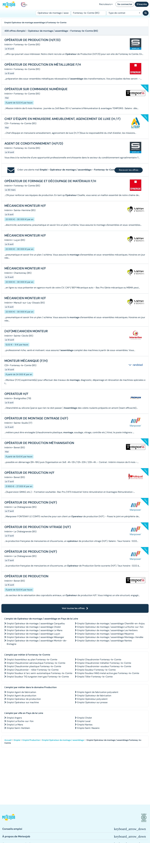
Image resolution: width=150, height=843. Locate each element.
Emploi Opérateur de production (24, 698)
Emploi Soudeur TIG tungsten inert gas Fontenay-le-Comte (38, 676)
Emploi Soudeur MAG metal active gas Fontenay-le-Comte (108, 673)
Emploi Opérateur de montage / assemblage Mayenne (105, 633)
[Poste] (53, 13)
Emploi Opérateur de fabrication (94, 695)
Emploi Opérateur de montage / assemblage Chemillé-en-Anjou (111, 623)
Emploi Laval (83, 721)
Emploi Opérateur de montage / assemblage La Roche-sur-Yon (110, 626)
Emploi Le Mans (15, 724)
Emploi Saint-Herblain (18, 728)
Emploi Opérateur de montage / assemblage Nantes (104, 640)
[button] (8, 818)
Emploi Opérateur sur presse (92, 702)
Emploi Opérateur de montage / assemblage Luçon (33, 633)
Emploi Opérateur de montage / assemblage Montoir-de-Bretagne (37, 642)
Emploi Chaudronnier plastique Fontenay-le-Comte (34, 666)
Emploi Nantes (84, 724)
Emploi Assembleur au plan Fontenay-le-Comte (32, 659)
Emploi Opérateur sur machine (23, 702)
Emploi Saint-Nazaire (88, 728)
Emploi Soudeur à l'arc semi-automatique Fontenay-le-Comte (39, 673)
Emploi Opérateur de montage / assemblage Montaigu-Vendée (110, 637)
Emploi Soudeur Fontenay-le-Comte (96, 669)
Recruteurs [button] (105, 4)
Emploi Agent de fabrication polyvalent (97, 692)
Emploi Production (31, 740)
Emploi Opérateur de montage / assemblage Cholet (34, 626)
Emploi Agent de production (21, 695)
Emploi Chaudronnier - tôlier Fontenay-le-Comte (33, 669)
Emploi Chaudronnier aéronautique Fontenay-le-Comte (36, 662)
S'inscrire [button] (142, 4)
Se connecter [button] (124, 4)
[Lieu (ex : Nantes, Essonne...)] (88, 13)
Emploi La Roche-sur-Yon (20, 721)
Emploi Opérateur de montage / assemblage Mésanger (35, 637)
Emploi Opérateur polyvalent (92, 698)
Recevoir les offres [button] (128, 169)
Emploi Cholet (84, 717)
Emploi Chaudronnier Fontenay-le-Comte (99, 659)
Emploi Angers (14, 717)
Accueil (8, 740)
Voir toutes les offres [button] (75, 608)
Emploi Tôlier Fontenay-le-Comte (95, 676)
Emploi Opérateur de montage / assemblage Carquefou (36, 623)
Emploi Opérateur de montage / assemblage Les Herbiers (107, 630)
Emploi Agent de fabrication (21, 692)
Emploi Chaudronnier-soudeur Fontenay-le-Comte (104, 666)
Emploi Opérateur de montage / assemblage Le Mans (34, 630)
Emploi (17, 740)
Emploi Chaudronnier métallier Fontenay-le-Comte (104, 662)
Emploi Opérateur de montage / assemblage (63, 740)
